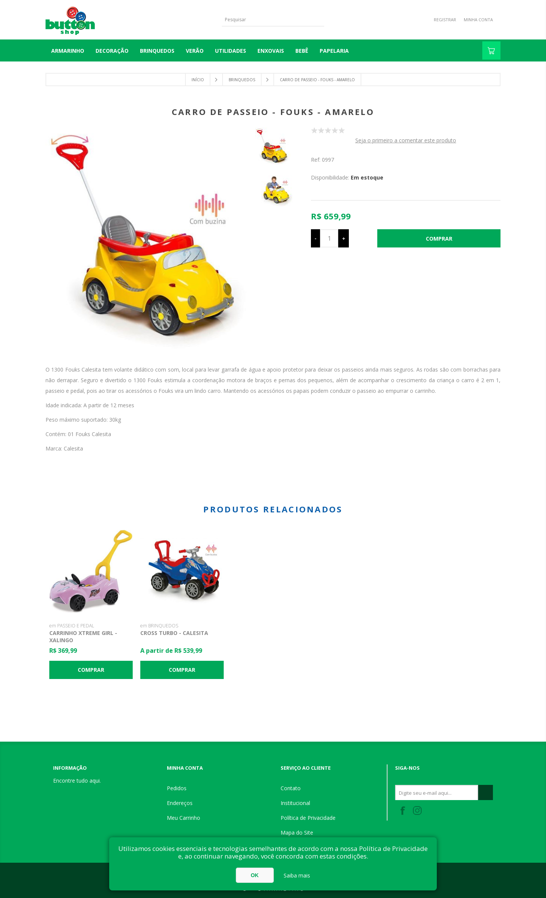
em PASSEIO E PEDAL (71, 625)
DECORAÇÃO (112, 50)
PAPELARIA (334, 50)
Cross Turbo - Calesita (174, 632)
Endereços (180, 803)
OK (255, 875)
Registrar (445, 19)
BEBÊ (301, 50)
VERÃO (195, 50)
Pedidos (177, 788)
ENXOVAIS (270, 50)
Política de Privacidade (308, 817)
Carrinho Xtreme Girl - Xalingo (83, 636)
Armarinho (67, 50)
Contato (291, 788)
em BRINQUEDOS (159, 625)
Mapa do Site (297, 832)
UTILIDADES (230, 50)
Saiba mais (297, 875)
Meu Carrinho (183, 817)
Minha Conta (478, 19)
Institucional (295, 803)
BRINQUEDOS (157, 50)
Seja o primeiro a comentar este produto (405, 140)
